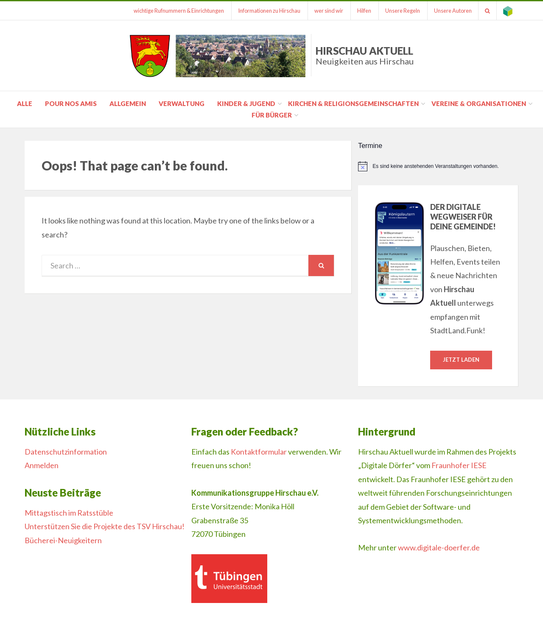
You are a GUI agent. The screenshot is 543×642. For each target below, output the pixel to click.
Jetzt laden (461, 359)
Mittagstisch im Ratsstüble (69, 512)
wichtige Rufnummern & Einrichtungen (179, 10)
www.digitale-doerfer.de (439, 547)
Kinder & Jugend (246, 103)
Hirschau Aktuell (365, 55)
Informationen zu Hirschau (269, 10)
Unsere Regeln (402, 10)
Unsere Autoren (453, 10)
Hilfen (364, 10)
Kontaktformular (259, 451)
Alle (24, 103)
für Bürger (272, 115)
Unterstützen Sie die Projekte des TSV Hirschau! (105, 526)
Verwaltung (181, 103)
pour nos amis (71, 103)
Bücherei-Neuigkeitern (63, 540)
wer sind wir (328, 10)
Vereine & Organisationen (478, 103)
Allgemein (127, 103)
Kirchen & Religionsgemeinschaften (353, 103)
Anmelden (42, 465)
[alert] (438, 166)
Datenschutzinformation (66, 451)
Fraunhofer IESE (459, 465)
